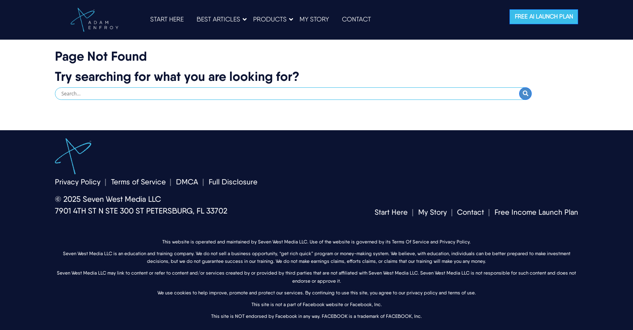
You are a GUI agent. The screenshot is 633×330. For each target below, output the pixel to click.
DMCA (187, 181)
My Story (432, 212)
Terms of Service (138, 181)
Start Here (391, 212)
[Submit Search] (525, 93)
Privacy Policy (78, 181)
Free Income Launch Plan (536, 212)
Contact (470, 212)
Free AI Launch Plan (544, 16)
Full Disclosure (233, 181)
